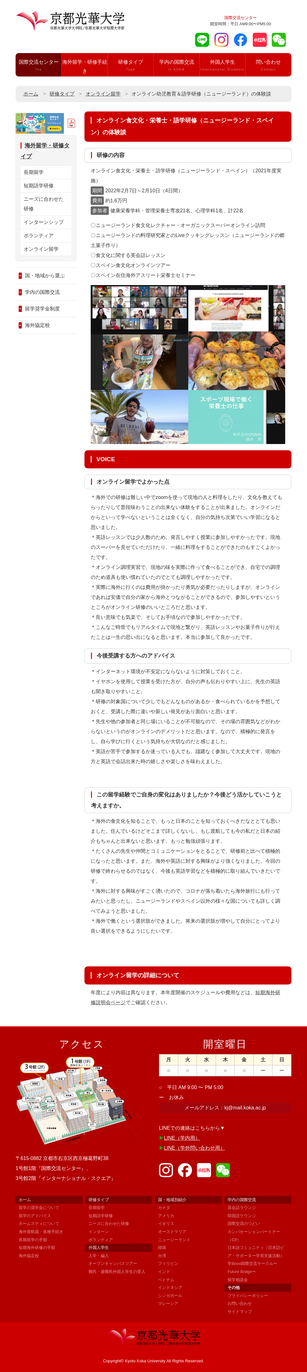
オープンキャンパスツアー (113, 1263)
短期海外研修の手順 (37, 1247)
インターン (99, 1231)
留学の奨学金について (39, 1207)
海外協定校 (37, 325)
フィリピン (168, 1263)
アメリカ (166, 1215)
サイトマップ (240, 1311)
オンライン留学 (103, 93)
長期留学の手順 (33, 1239)
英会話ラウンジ (242, 1207)
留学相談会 (238, 1279)
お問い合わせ (240, 1303)
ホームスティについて (39, 1223)
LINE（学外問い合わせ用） (194, 1148)
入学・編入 (99, 1255)
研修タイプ (130, 65)
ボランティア (39, 236)
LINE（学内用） (182, 1138)
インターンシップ (44, 222)
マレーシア (168, 1303)
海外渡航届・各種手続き (41, 1231)
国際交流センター (38, 65)
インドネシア (170, 1287)
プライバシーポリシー (248, 1295)
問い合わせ (268, 65)
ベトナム (166, 1279)
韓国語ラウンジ (242, 1215)
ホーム (30, 93)
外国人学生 (222, 65)
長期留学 (34, 172)
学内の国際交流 (176, 65)
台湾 (162, 1255)
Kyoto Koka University (145, 1361)
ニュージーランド (174, 1239)
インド (164, 1271)
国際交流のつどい (244, 1223)
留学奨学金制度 (42, 309)
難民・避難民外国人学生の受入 (117, 1271)
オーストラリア (172, 1231)
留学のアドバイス (35, 1215)
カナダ (164, 1207)
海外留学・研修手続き (84, 67)
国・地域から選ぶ (45, 276)
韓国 (162, 1247)
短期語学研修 (39, 185)
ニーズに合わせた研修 (44, 204)
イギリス (166, 1223)
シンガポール (170, 1295)
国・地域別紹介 (172, 1199)
